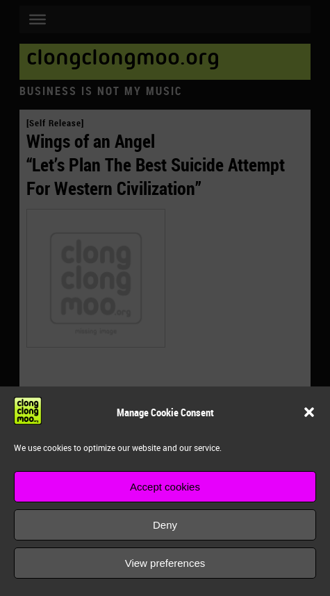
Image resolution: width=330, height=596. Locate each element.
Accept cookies (165, 487)
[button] (309, 412)
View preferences (165, 563)
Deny (165, 525)
